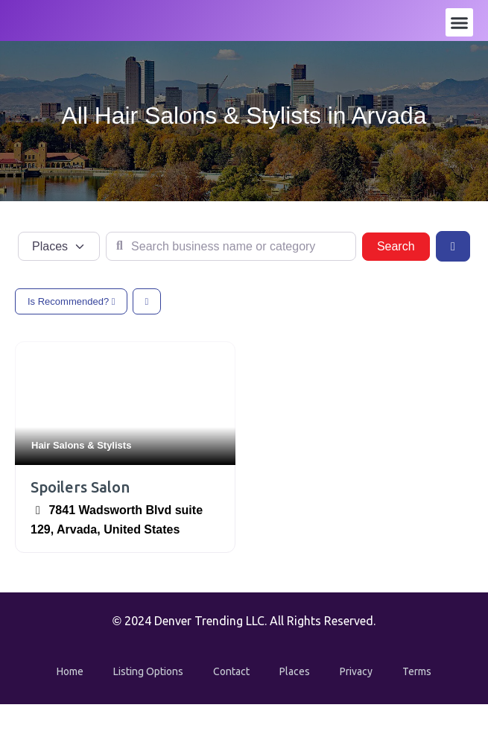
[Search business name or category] (231, 247)
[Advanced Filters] (453, 246)
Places (294, 671)
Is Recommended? (71, 301)
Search (403, 245)
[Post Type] (59, 247)
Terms (416, 671)
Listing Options (148, 671)
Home (70, 671)
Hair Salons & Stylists (81, 445)
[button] (460, 22)
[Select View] (147, 301)
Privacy (356, 671)
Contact (231, 671)
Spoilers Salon (80, 487)
